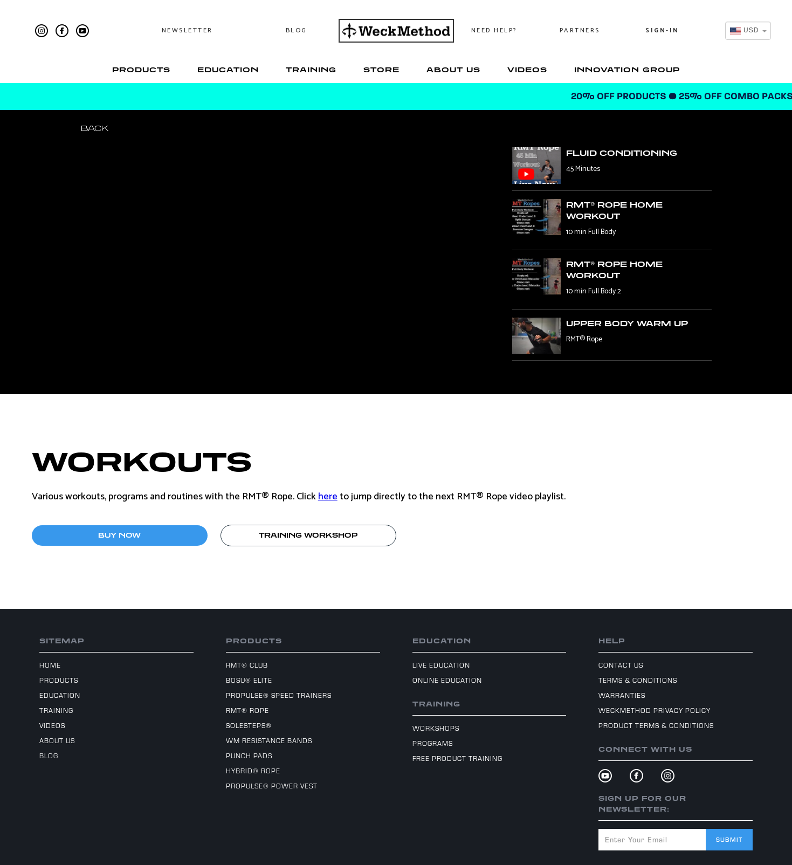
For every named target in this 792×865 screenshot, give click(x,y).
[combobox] (748, 31)
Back (94, 128)
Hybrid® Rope (253, 770)
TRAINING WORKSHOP (308, 535)
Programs (432, 743)
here (328, 497)
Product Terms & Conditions (656, 725)
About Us (453, 69)
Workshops (435, 728)
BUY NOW (119, 535)
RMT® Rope (247, 710)
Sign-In (662, 30)
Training (311, 69)
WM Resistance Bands (269, 740)
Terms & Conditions (637, 680)
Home (50, 665)
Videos (527, 69)
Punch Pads (249, 755)
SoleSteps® (249, 725)
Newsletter (187, 30)
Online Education (447, 680)
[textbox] (745, 30)
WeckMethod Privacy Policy (654, 710)
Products (141, 69)
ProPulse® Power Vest (272, 785)
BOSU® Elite (249, 680)
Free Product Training (457, 758)
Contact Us (620, 665)
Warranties (621, 695)
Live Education (441, 665)
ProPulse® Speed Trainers (279, 695)
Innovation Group (627, 69)
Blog (296, 30)
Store (381, 69)
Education (228, 69)
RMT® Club (247, 665)
